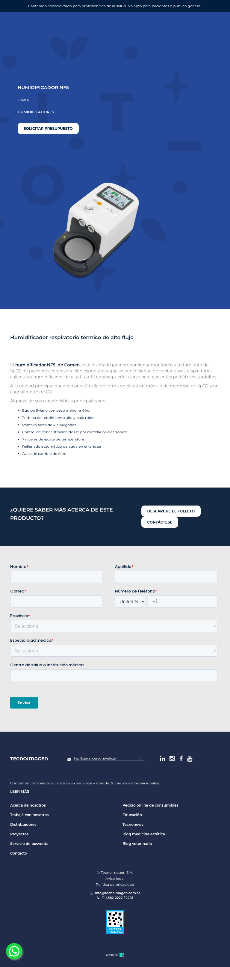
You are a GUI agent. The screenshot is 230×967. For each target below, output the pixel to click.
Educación (132, 815)
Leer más (19, 791)
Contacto (18, 853)
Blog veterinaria (137, 843)
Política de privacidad (115, 884)
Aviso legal (115, 878)
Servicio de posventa (29, 843)
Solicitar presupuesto (48, 128)
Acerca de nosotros (28, 805)
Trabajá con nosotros (29, 815)
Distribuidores (23, 824)
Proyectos (19, 834)
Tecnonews (132, 824)
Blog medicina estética (143, 834)
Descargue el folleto (171, 511)
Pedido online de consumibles (150, 805)
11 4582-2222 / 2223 (115, 898)
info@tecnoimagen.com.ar (115, 893)
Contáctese (159, 522)
